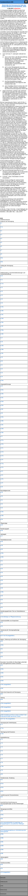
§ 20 (1, 361)
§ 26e (1, 432)
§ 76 (1, 754)
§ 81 (1, 779)
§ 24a (1, 380)
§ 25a (1, 390)
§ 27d (1, 452)
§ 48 (1, 588)
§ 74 (1, 747)
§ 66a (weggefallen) (5, 703)
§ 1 (1, 223)
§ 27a (1, 440)
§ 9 (1, 267)
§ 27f (1, 459)
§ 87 (1, 826)
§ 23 (1, 372)
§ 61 (1, 649)
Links (1, 885)
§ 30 (1, 496)
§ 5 (1, 242)
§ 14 (1, 295)
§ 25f (1, 409)
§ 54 (1, 622)
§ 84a (1, 814)
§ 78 (1, 762)
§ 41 (1, 561)
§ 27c (1, 448)
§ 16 (1, 303)
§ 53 (1, 613)
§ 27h (1, 467)
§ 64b (1, 673)
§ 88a (1, 834)
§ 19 (1, 357)
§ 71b (1, 733)
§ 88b (1, 838)
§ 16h (1, 334)
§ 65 (1, 694)
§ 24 (1, 376)
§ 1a (1, 227)
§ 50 (1, 599)
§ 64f (1, 688)
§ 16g (1, 330)
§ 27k (1, 479)
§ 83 (1, 805)
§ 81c (1, 791)
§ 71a (1, 728)
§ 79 (1, 770)
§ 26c (1, 424)
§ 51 (1, 603)
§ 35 (1, 525)
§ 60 (1, 641)
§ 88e (1, 849)
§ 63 (1, 656)
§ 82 (1, 796)
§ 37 (1, 536)
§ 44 (1, 572)
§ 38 (1, 541)
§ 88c (1, 841)
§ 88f (1, 853)
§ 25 (1, 386)
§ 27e (1, 455)
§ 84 (1, 810)
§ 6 (1, 246)
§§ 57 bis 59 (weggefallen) (7, 635)
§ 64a (1, 669)
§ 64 (1, 665)
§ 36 (1, 530)
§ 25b (1, 393)
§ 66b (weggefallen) (5, 707)
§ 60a (1, 645)
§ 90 (1, 864)
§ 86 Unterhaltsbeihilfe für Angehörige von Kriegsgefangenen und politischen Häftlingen (12, 823)
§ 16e (1, 322)
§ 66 (1, 699)
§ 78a (1, 766)
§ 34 (1, 519)
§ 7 (1, 250)
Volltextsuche (3, 881)
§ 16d (1, 318)
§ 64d (1, 680)
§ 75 (1, 751)
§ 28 (1, 486)
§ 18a (1, 345)
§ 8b (1, 261)
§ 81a (1, 783)
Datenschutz (3, 889)
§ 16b (1, 310)
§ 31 (1, 500)
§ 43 (1, 568)
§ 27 (1, 436)
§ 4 (1, 238)
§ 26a (1, 417)
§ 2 (1, 230)
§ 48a (1, 592)
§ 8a (1, 258)
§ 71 (1, 724)
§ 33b (1, 515)
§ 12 (1, 287)
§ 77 (1, 758)
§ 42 (1, 564)
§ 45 (1, 576)
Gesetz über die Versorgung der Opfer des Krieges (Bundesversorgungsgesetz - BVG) (14, 5)
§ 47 (1, 584)
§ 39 (1, 545)
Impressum (3, 893)
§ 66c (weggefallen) (5, 711)
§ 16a (1, 306)
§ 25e (1, 405)
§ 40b (1, 557)
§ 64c (1, 676)
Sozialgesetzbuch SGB (6, 2)
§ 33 (1, 507)
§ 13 (1, 291)
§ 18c (1, 353)
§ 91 (1, 868)
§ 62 (1, 652)
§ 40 (1, 549)
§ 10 (1, 275)
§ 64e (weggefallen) (5, 684)
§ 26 (1, 413)
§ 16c (1, 314)
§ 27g (1, 463)
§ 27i (1, 471)
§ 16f (1, 326)
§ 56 (1, 631)
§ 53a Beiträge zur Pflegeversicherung (10, 616)
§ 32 (1, 504)
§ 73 (1, 743)
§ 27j (1, 475)
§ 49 (1, 595)
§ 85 (1, 818)
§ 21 (1, 365)
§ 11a (1, 283)
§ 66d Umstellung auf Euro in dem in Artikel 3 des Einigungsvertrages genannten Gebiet (13, 715)
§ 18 (1, 341)
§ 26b (1, 421)
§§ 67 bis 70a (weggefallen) (7, 718)
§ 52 (1, 607)
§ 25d (1, 401)
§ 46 (1, 580)
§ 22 (1, 368)
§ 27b (1, 444)
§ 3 (1, 234)
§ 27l (1, 483)
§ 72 (1, 739)
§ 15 (1, 299)
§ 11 (1, 279)
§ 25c (1, 397)
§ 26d (1, 428)
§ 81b (1, 787)
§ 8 (1, 254)
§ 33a (1, 511)
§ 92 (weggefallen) (5, 872)
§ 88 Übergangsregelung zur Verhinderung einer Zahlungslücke (13, 831)
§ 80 (1, 774)
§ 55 (1, 626)
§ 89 (1, 859)
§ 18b (1, 349)
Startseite (2, 877)
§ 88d (1, 845)
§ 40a (1, 553)
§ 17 (1, 337)
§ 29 (1, 492)
